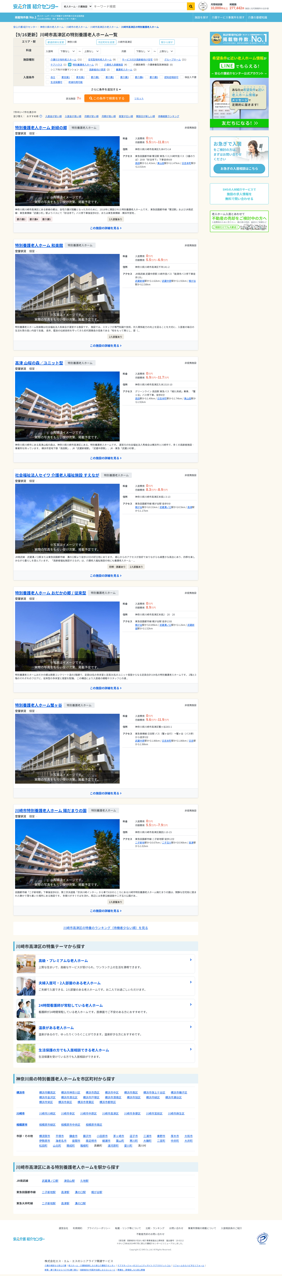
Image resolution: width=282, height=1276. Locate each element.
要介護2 (110, 77)
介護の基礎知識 (257, 17)
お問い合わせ (176, 1229)
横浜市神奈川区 (70, 1094)
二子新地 (140, 843)
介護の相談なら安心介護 (55, 1267)
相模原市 (21, 1126)
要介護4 (139, 77)
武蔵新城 (140, 281)
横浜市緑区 (153, 1099)
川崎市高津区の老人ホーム (104, 26)
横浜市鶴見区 (47, 1094)
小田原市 (102, 1138)
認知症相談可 (171, 77)
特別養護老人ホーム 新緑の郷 (41, 127)
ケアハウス (56, 64)
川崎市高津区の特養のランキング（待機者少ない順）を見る (105, 929)
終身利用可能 (76, 82)
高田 (137, 163)
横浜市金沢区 (47, 1099)
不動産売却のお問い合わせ (150, 1235)
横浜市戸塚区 (91, 1099)
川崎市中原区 (88, 1115)
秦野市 (161, 1138)
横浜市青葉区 (86, 1104)
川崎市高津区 (110, 1115)
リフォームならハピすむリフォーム (188, 1267)
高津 (189, 507)
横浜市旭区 (134, 1099)
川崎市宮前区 (154, 1115)
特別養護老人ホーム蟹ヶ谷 (38, 706)
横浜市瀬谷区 (173, 1099)
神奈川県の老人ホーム (52, 26)
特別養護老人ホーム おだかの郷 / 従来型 (50, 594)
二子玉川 (166, 843)
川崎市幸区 (68, 1115)
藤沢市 (87, 1138)
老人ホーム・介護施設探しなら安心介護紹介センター (91, 1267)
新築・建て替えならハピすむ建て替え (61, 1271)
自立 (53, 77)
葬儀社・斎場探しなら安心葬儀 (131, 1271)
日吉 (191, 742)
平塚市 (60, 1138)
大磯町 (147, 1142)
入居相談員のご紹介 (231, 1229)
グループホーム (172, 59)
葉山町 (120, 1142)
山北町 (57, 1147)
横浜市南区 (131, 1094)
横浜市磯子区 (179, 1094)
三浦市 (147, 1138)
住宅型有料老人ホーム (100, 59)
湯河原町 (113, 1147)
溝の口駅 (80, 1194)
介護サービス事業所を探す (228, 17)
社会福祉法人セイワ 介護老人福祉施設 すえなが (57, 476)
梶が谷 (192, 281)
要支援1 (65, 77)
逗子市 (134, 1138)
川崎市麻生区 (176, 1115)
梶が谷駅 (96, 1194)
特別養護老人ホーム (83, 64)
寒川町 (134, 1142)
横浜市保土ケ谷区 (154, 1094)
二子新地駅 (49, 1194)
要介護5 (154, 77)
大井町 (188, 1142)
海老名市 (61, 1142)
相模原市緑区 (47, 1126)
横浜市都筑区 (107, 1104)
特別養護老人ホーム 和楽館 (39, 245)
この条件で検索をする (107, 98)
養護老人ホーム (124, 69)
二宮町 (161, 1142)
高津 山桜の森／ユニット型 (39, 363)
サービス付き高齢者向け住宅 (137, 59)
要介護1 (95, 77)
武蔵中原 (166, 281)
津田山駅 (69, 1182)
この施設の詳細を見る (106, 228)
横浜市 (20, 1094)
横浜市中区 (112, 1094)
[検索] (191, 6)
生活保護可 (56, 82)
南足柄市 (91, 1142)
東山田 (160, 163)
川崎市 (20, 1115)
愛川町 (128, 1147)
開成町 (71, 1147)
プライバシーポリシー (98, 1229)
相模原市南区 (94, 1126)
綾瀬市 (106, 1142)
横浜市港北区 (69, 1099)
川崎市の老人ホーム (77, 26)
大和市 (188, 1138)
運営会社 (63, 1229)
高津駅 (65, 1194)
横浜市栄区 (46, 1104)
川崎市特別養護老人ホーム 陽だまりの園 (51, 812)
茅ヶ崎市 (118, 1138)
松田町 (43, 1147)
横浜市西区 (92, 1094)
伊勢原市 (44, 1142)
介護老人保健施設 (113, 64)
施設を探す (201, 17)
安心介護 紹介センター (25, 26)
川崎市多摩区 (132, 1115)
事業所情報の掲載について (202, 1229)
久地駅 (84, 1182)
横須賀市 (44, 1138)
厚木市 (175, 1138)
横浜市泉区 (65, 1104)
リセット (139, 98)
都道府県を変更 (56, 42)
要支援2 (80, 77)
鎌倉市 (73, 1138)
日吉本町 (186, 163)
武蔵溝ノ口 (165, 507)
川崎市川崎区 (47, 1115)
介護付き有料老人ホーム (63, 59)
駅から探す (167, 42)
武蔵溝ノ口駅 (50, 1182)
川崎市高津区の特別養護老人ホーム (140, 26)
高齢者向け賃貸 (97, 69)
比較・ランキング (155, 1229)
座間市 (76, 1142)
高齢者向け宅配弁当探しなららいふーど (97, 1271)
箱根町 (84, 1147)
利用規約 (77, 1229)
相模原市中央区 (70, 1126)
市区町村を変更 (106, 42)
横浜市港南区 (113, 1099)
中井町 (175, 1142)
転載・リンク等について (128, 1229)
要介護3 (124, 77)
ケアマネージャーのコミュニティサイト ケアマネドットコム (144, 1267)
